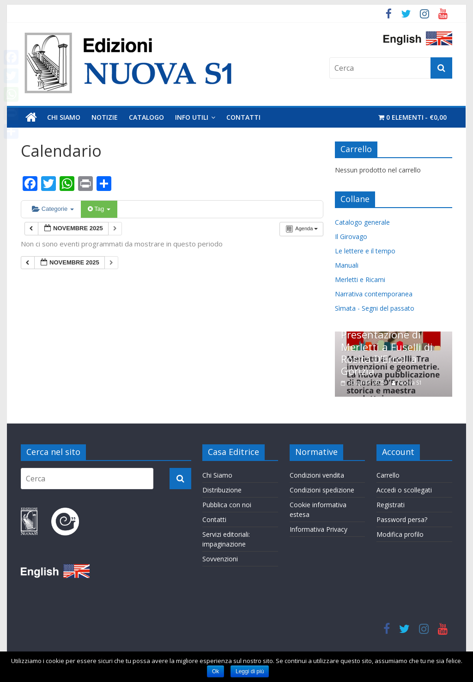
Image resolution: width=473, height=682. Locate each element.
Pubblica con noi (226, 503)
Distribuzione (222, 489)
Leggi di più (250, 671)
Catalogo (146, 117)
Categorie (53, 208)
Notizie (104, 117)
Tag (99, 208)
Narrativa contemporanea (373, 293)
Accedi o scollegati (404, 489)
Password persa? (401, 518)
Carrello (388, 474)
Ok (215, 671)
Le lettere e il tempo (365, 250)
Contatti (243, 117)
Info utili (191, 117)
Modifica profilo (400, 533)
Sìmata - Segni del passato (374, 308)
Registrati (390, 503)
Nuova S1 (410, 383)
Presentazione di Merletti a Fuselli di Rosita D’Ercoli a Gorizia (387, 352)
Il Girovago (351, 236)
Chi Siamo (63, 117)
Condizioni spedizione (322, 489)
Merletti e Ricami (360, 279)
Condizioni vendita (317, 474)
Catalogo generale (362, 222)
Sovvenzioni (220, 557)
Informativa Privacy (318, 528)
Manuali (346, 265)
